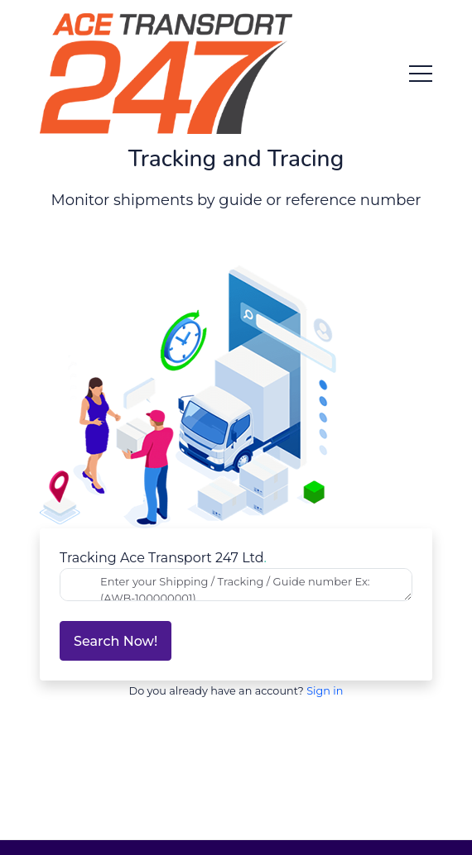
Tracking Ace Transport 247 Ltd (163, 558)
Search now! (115, 641)
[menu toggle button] (420, 73)
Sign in (324, 691)
